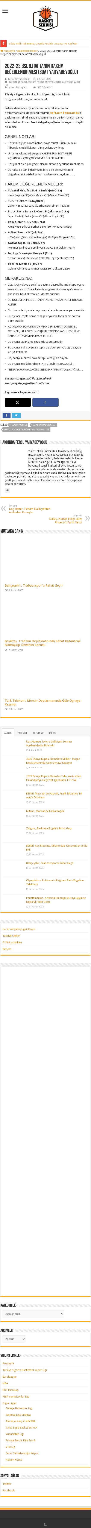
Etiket (52, 732)
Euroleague (10, 1376)
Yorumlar (38, 732)
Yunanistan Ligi (15, 1434)
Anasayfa (7, 50)
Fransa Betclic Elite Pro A (20, 1440)
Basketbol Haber (27, 50)
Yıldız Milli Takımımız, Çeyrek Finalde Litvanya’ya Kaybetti (42, 43)
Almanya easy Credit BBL (21, 1421)
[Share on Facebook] (45, 402)
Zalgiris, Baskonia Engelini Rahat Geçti (49, 828)
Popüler (22, 732)
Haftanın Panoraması (65, 112)
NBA (5, 1383)
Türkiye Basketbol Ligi (19, 1408)
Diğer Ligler (10, 1403)
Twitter (7, 1483)
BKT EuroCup (11, 1390)
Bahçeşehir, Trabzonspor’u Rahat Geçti (33, 585)
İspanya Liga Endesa (18, 1414)
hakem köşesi (19, 425)
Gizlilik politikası (12, 942)
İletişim (7, 949)
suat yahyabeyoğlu (44, 425)
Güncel (8, 732)
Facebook (9, 1490)
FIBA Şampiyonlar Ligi (16, 1396)
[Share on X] (18, 402)
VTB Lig (10, 1446)
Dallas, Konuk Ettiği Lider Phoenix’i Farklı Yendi (60, 519)
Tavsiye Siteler (11, 935)
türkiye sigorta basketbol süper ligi (26, 429)
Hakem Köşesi (36, 81)
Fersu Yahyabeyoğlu (19, 79)
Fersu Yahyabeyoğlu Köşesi (19, 929)
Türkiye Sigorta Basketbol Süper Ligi (25, 1370)
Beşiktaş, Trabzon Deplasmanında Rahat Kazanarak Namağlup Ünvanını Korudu (42, 643)
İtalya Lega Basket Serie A (21, 1427)
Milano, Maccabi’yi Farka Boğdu (45, 811)
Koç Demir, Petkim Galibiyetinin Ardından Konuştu (31, 509)
